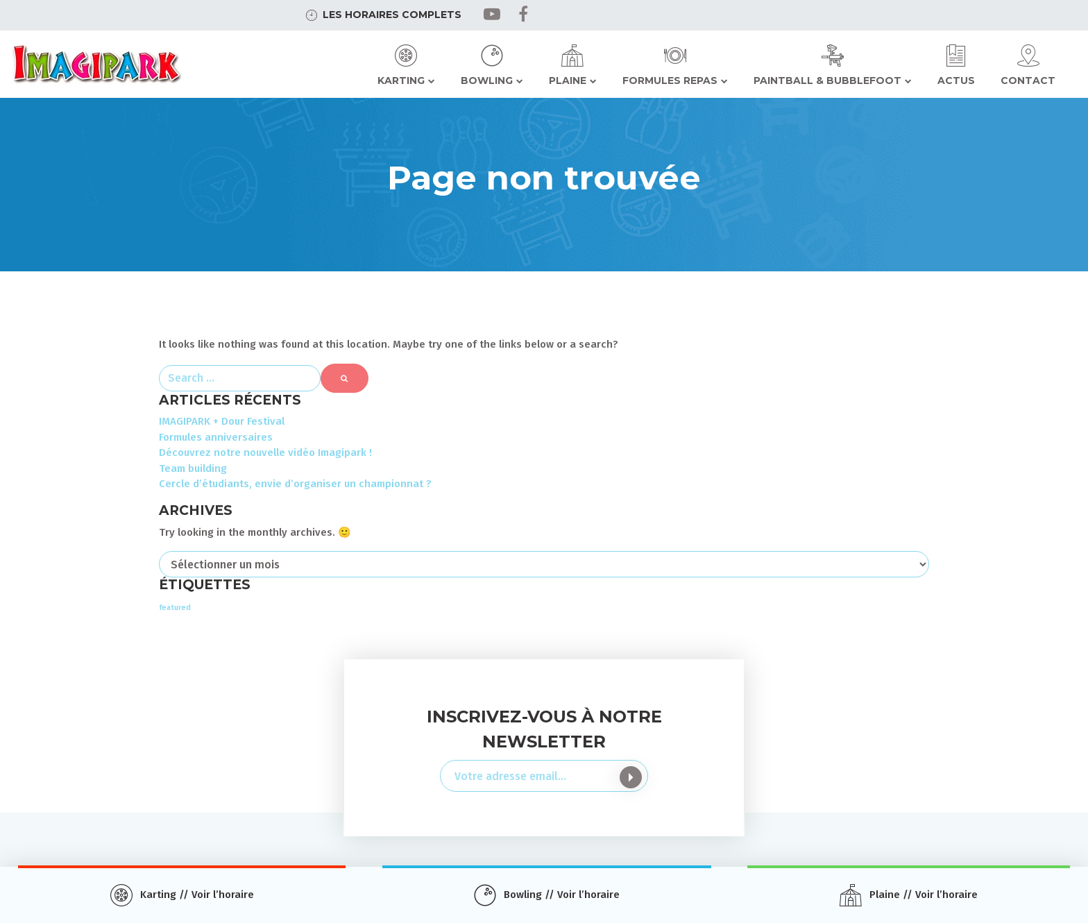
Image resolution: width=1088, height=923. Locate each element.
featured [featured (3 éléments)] (175, 607)
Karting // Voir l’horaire (197, 894)
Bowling (487, 80)
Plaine (567, 80)
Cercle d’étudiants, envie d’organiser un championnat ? (295, 483)
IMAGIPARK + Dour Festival (221, 421)
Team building (193, 468)
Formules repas (669, 80)
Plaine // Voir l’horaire (923, 894)
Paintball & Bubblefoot (827, 80)
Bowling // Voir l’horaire (562, 894)
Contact (1028, 80)
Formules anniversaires (216, 437)
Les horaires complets (392, 14)
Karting (401, 80)
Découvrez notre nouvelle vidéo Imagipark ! (265, 452)
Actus (956, 80)
